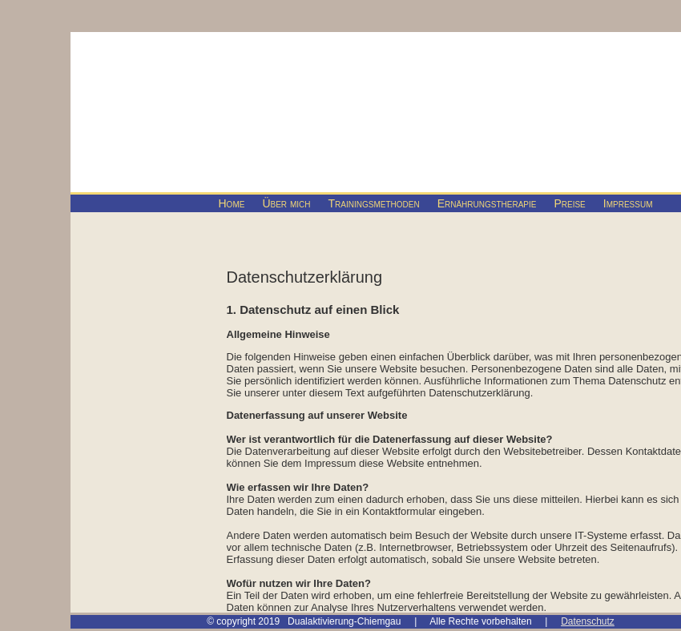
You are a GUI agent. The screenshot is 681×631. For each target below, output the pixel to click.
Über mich (286, 203)
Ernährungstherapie (487, 203)
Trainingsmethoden (374, 203)
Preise (569, 203)
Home (232, 203)
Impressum (628, 203)
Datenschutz (588, 621)
